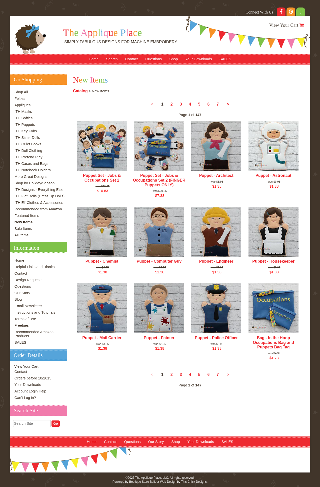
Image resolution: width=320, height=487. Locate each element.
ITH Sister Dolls (27, 138)
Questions (153, 59)
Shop (173, 59)
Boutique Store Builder (144, 481)
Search (112, 59)
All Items (21, 235)
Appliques (22, 105)
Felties (19, 99)
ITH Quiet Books (28, 144)
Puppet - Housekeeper (273, 261)
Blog (18, 299)
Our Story (22, 293)
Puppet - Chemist (102, 261)
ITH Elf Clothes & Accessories (38, 203)
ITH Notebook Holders (32, 170)
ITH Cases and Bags (31, 164)
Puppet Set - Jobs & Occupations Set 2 (102, 177)
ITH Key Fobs (25, 131)
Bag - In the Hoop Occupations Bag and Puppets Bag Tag (273, 342)
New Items (23, 222)
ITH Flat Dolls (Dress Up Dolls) (39, 196)
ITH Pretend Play (28, 157)
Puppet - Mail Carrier (101, 338)
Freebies (21, 325)
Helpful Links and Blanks (34, 267)
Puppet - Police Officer (216, 338)
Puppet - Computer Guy (159, 261)
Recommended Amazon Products (34, 334)
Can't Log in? (25, 398)
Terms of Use (25, 319)
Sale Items (23, 229)
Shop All (21, 92)
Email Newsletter (28, 306)
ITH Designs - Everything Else (38, 190)
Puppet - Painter (159, 338)
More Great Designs (30, 177)
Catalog (80, 91)
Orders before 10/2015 (32, 378)
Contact (131, 59)
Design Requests (28, 280)
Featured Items (26, 216)
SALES (225, 59)
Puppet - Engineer (216, 261)
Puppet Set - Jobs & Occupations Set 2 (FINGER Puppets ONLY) (159, 180)
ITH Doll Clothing (28, 151)
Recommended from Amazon (38, 209)
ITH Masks (23, 112)
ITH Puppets (24, 125)
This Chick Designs (194, 481)
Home (93, 59)
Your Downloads (198, 59)
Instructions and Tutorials (34, 312)
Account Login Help (30, 391)
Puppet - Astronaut (273, 175)
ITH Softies (23, 118)
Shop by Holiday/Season (34, 183)
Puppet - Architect (216, 175)
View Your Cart (283, 25)
